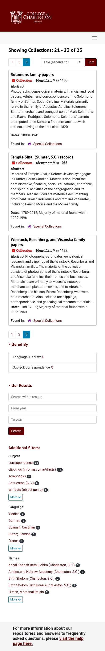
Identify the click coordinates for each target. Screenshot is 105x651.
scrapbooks (17, 476)
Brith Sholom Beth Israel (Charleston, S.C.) (40, 585)
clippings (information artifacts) (32, 469)
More (15, 497)
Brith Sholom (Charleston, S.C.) (31, 578)
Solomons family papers (32, 74)
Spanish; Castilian (22, 527)
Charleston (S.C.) (21, 483)
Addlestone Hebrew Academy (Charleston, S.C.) (44, 572)
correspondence (20, 463)
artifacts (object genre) (26, 490)
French (13, 541)
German (14, 521)
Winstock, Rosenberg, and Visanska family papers (48, 242)
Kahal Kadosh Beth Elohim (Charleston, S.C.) (42, 565)
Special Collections (47, 144)
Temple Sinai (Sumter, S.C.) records (42, 157)
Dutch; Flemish (19, 534)
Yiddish (14, 514)
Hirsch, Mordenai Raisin (26, 592)
